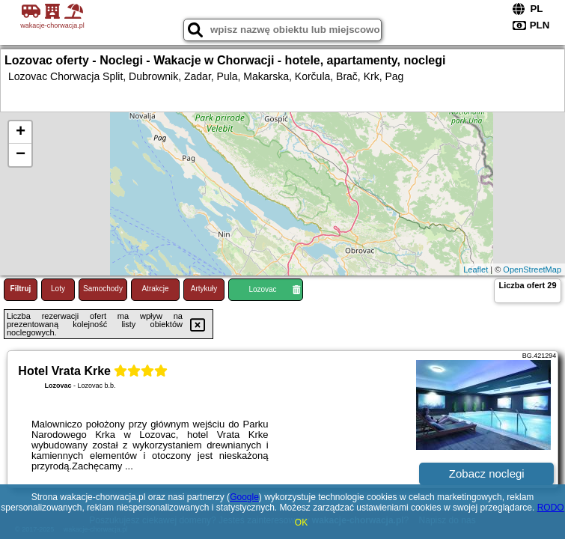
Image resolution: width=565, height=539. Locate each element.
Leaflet (475, 269)
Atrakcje (154, 288)
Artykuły (204, 288)
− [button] (20, 155)
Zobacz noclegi (487, 473)
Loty (58, 288)
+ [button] (20, 132)
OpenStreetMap (532, 269)
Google (244, 497)
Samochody (103, 288)
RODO (550, 507)
